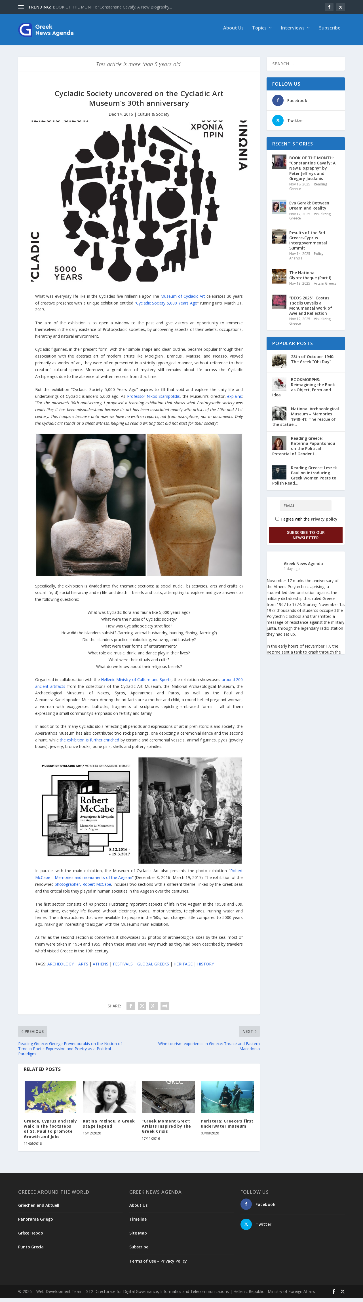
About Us (233, 32)
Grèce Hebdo (30, 1237)
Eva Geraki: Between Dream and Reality (309, 209)
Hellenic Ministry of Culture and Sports (136, 683)
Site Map (138, 1237)
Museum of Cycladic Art (183, 300)
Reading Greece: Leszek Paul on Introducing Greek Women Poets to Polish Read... (304, 479)
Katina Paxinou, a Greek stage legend (109, 1127)
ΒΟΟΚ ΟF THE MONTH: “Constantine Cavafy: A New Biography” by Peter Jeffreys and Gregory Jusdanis (312, 172)
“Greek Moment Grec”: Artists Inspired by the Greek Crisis (166, 1130)
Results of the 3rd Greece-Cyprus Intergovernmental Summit (308, 244)
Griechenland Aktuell (38, 1209)
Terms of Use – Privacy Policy (158, 1265)
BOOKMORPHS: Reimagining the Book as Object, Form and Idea (303, 391)
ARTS (83, 968)
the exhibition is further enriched (89, 744)
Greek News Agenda (303, 567)
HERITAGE (183, 968)
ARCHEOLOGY (60, 968)
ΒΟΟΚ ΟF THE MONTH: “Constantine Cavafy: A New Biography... (112, 7)
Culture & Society (153, 118)
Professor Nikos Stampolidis (153, 400)
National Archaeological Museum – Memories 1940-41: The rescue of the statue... (305, 420)
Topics (259, 32)
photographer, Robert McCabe (83, 888)
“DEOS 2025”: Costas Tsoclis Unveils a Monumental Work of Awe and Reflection (310, 309)
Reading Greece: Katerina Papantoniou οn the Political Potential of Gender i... (303, 449)
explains (234, 400)
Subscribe (330, 32)
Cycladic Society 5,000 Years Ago (166, 307)
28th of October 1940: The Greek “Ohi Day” (312, 363)
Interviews (293, 32)
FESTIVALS (123, 968)
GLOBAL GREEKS (153, 968)
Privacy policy (324, 523)
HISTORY (205, 968)
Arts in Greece (325, 287)
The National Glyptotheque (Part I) (310, 279)
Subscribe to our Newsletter (306, 539)
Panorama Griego (35, 1223)
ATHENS (100, 968)
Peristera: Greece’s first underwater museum (227, 1127)
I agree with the (306, 523)
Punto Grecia (31, 1251)
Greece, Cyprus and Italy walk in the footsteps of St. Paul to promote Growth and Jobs (50, 1132)
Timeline (138, 1223)
